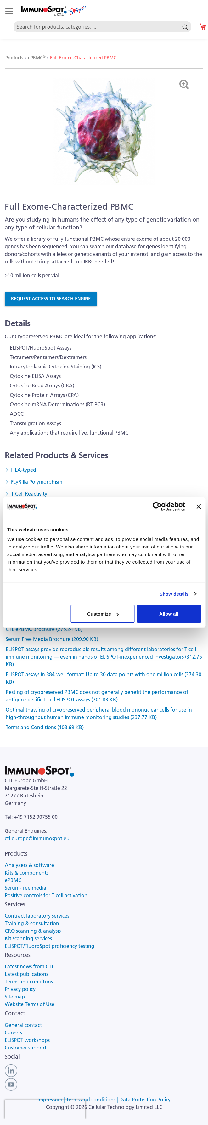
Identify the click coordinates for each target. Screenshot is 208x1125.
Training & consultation (32, 923)
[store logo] (53, 11)
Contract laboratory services (37, 916)
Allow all (168, 613)
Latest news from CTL (29, 966)
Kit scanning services (28, 938)
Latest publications (26, 974)
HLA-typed (23, 470)
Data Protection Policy (145, 1099)
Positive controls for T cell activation (46, 895)
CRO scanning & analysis (33, 931)
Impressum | (51, 1099)
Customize (103, 613)
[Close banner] (198, 506)
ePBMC (37, 57)
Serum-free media (25, 888)
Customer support (26, 1047)
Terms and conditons (29, 981)
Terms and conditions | (92, 1099)
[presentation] (45, 1109)
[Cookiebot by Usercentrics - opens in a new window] (157, 506)
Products (14, 57)
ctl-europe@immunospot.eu (37, 838)
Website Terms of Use (29, 1004)
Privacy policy (20, 989)
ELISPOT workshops (27, 1040)
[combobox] (102, 19)
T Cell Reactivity (29, 494)
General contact (23, 1025)
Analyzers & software (29, 865)
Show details (174, 593)
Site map (15, 996)
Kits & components (26, 872)
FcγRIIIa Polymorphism (36, 482)
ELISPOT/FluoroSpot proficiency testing (49, 946)
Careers (13, 1032)
